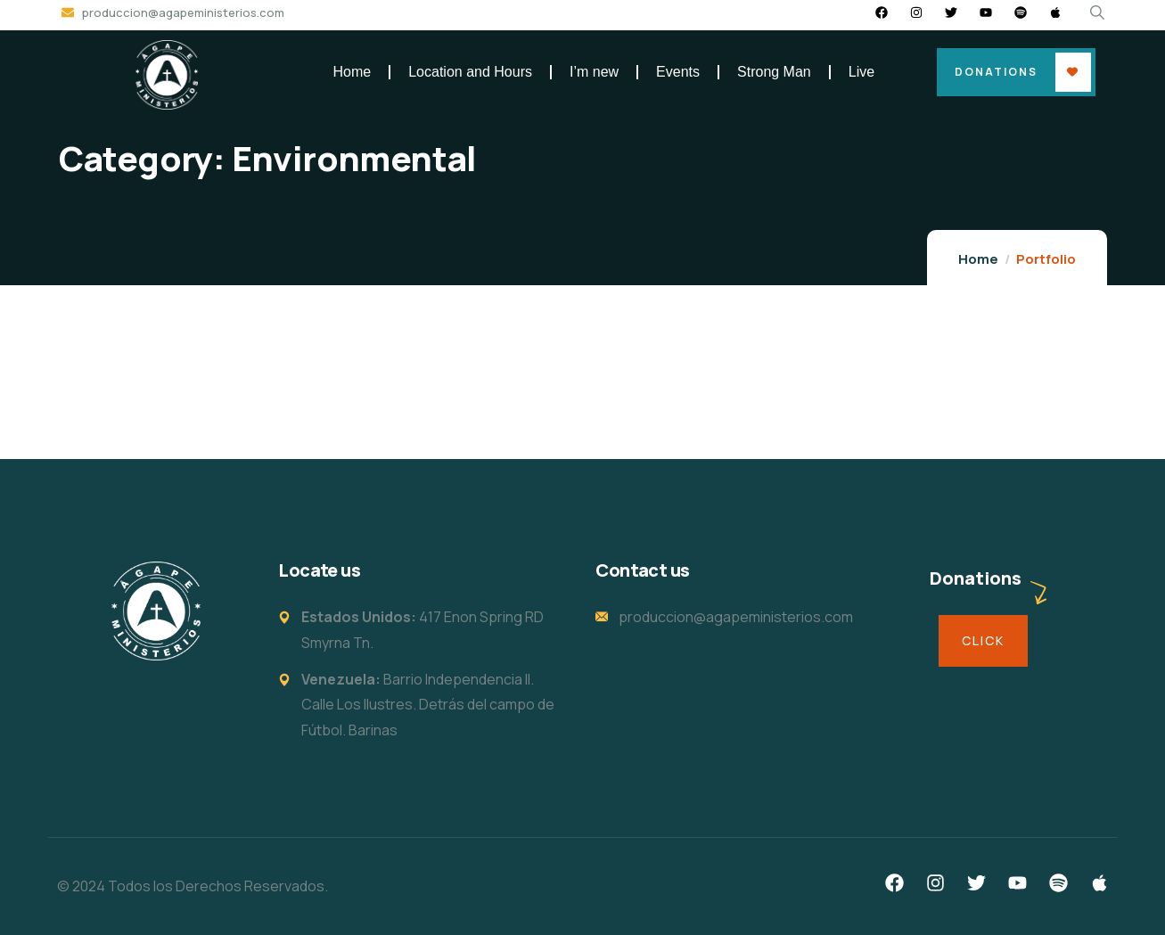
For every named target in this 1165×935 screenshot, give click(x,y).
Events (678, 71)
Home (352, 71)
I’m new (594, 71)
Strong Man (774, 71)
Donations (996, 71)
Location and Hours (470, 71)
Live (861, 71)
